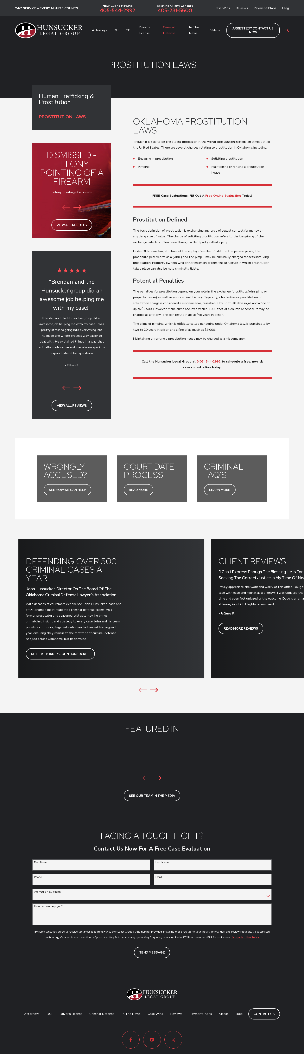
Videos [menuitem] (215, 30)
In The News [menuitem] (194, 30)
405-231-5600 (175, 10)
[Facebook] (131, 1040)
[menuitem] (72, 117)
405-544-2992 (117, 10)
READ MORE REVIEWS (241, 628)
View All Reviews (72, 405)
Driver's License (71, 1014)
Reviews (242, 8)
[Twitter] (173, 1040)
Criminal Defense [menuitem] (169, 30)
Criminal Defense (101, 1014)
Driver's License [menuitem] (144, 30)
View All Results (72, 225)
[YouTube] (152, 1040)
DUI (49, 1014)
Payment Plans (265, 8)
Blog (285, 8)
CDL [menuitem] (129, 30)
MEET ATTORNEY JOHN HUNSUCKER (60, 654)
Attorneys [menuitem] (99, 30)
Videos (224, 1014)
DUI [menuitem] (116, 30)
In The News (131, 1014)
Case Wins (222, 8)
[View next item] (77, 207)
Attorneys (31, 1014)
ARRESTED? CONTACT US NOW (253, 30)
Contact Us (264, 1014)
